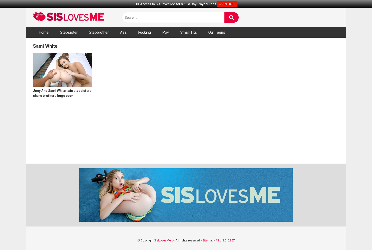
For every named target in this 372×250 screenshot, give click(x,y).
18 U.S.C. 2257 (225, 240)
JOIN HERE (227, 4)
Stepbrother (99, 32)
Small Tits (188, 32)
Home (44, 32)
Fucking (144, 32)
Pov (165, 32)
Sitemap (208, 240)
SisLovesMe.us (164, 240)
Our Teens (216, 32)
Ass (123, 32)
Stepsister (69, 32)
